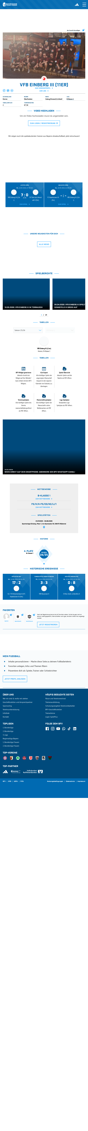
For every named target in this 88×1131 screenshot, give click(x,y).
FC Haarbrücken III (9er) (27, 468)
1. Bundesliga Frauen (11, 1075)
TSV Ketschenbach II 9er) (27, 472)
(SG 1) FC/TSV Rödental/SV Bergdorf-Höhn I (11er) (35, 463)
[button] (4, 90)
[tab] (25, 254)
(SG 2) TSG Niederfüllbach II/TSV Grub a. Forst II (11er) (33, 421)
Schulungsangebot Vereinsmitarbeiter (60, 1039)
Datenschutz (70, 1114)
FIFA (22, 1114)
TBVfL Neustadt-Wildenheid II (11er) (30, 426)
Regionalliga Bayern (10, 1071)
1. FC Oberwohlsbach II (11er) (28, 430)
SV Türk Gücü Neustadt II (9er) (28, 444)
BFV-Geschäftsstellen (53, 1042)
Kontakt (6, 1050)
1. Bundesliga (8, 1060)
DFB (9, 1114)
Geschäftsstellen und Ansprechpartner (17, 1035)
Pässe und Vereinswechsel (55, 1031)
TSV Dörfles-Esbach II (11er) (28, 458)
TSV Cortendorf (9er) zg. (27, 477)
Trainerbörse (50, 1046)
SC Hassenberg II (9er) (26, 454)
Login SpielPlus (51, 1050)
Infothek (6, 1046)
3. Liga (5, 1068)
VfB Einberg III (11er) (26, 416)
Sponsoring (7, 1039)
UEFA (16, 1114)
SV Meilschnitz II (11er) (26, 411)
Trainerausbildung (52, 1035)
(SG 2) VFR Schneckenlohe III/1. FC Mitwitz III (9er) (35, 435)
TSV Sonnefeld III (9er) (26, 439)
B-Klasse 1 (70, 99)
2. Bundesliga (8, 1064)
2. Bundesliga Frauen (11, 1079)
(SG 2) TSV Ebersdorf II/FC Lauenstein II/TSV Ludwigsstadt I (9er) (32, 449)
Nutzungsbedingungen (55, 1114)
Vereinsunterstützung (11, 1042)
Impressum (81, 1114)
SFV (4, 1114)
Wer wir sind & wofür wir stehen (15, 1031)
